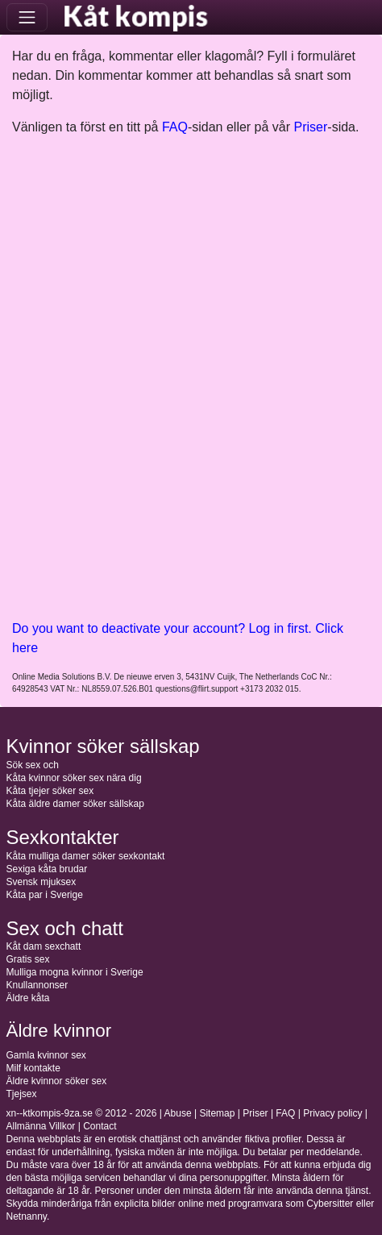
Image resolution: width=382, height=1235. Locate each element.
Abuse (178, 1113)
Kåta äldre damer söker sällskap (75, 803)
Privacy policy (332, 1113)
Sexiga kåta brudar (47, 869)
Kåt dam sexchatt (43, 946)
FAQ (175, 127)
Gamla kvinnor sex (46, 1055)
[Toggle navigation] (27, 17)
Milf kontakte (33, 1068)
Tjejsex (21, 1094)
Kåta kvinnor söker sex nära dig (74, 778)
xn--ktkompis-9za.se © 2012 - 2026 (81, 1113)
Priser (311, 127)
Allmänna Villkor (41, 1126)
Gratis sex (28, 959)
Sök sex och (32, 765)
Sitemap (217, 1113)
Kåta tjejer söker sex (50, 790)
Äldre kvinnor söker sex (56, 1081)
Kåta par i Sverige (44, 894)
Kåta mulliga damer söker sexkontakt (85, 856)
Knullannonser (37, 985)
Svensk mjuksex (41, 882)
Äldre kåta (28, 998)
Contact (99, 1126)
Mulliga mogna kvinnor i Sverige (74, 972)
